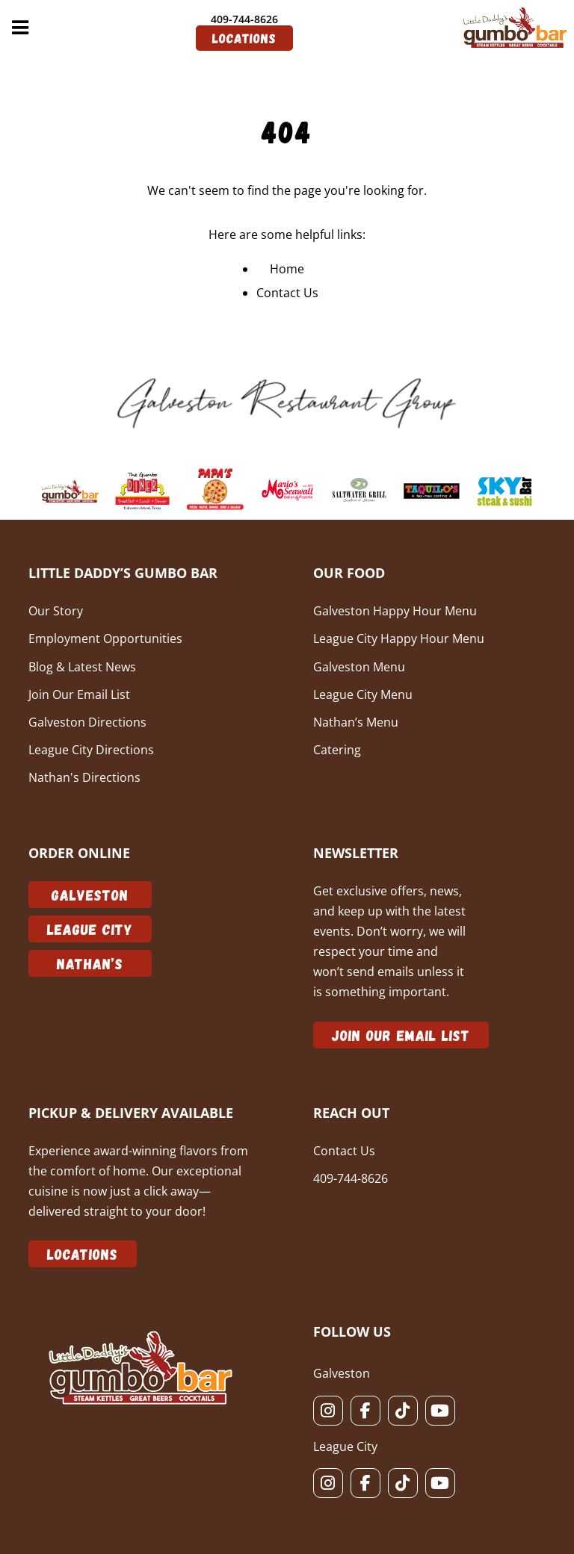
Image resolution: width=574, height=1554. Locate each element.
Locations (244, 38)
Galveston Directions (87, 722)
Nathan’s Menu (355, 722)
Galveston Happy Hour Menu (395, 611)
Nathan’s (90, 963)
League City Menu (363, 694)
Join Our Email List (79, 694)
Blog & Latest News (82, 667)
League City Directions (91, 750)
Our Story (55, 611)
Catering (337, 750)
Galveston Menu (359, 667)
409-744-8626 (244, 19)
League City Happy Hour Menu (398, 638)
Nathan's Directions (84, 777)
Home (287, 269)
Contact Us (287, 293)
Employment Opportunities (105, 638)
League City (90, 929)
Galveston (90, 895)
